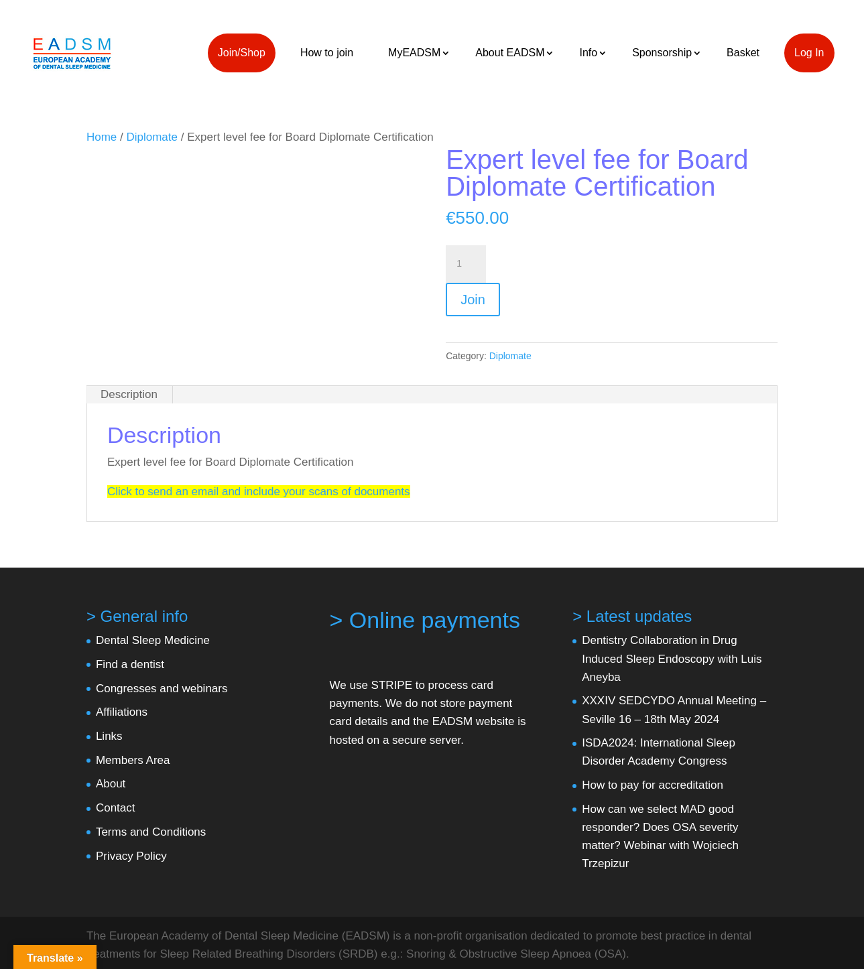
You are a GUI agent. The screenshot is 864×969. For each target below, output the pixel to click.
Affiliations (121, 712)
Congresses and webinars (162, 688)
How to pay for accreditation (652, 785)
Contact (115, 807)
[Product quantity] (466, 264)
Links (109, 736)
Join (472, 299)
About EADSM (509, 52)
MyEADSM (414, 52)
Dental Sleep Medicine (153, 640)
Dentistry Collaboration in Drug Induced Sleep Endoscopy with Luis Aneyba (671, 658)
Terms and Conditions (151, 832)
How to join (326, 52)
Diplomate (152, 137)
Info (588, 52)
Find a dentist (130, 664)
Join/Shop (241, 52)
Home (101, 137)
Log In (809, 52)
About (110, 783)
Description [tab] (129, 394)
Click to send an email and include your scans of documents (258, 491)
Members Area (133, 760)
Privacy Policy (131, 856)
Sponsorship (662, 52)
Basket (743, 52)
